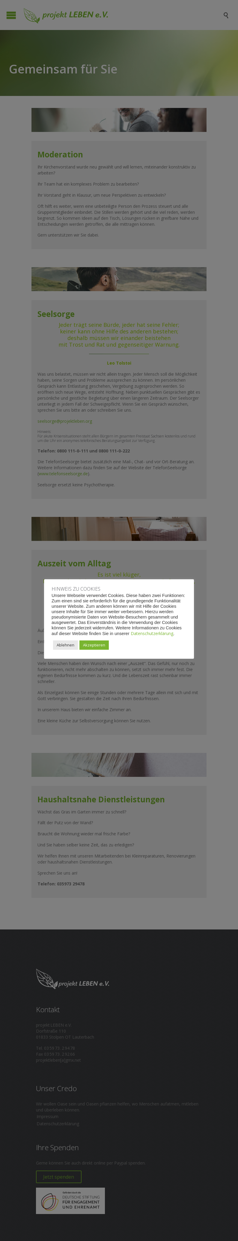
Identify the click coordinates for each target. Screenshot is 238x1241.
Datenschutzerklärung (152, 633)
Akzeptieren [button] (94, 645)
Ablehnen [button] (65, 645)
